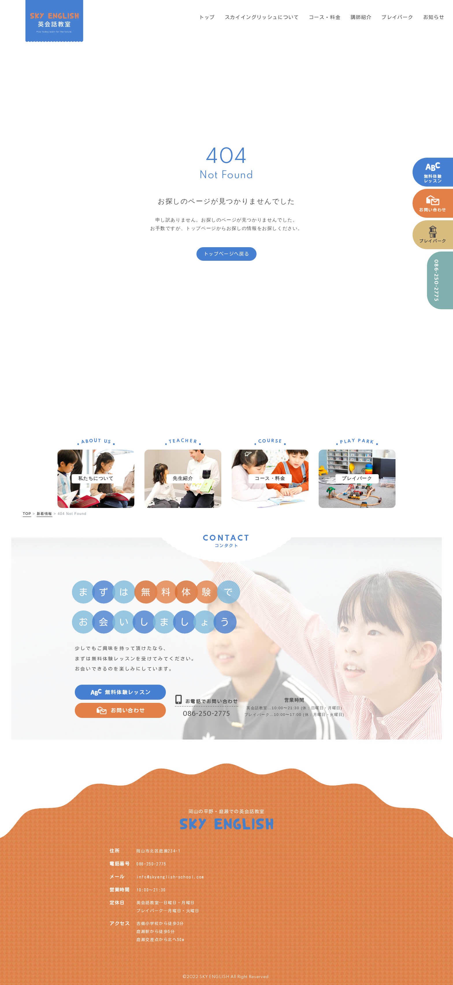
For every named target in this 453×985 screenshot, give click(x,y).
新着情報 (44, 514)
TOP (27, 514)
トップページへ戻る (226, 254)
